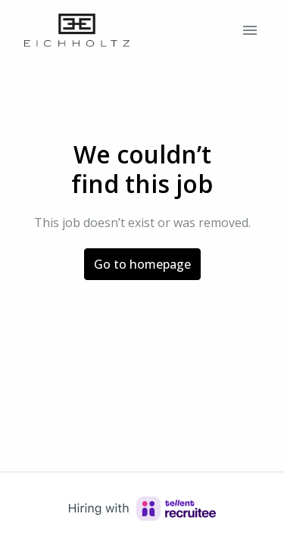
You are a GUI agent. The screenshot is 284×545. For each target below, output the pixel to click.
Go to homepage (142, 264)
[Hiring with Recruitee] (142, 509)
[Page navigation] (250, 30)
